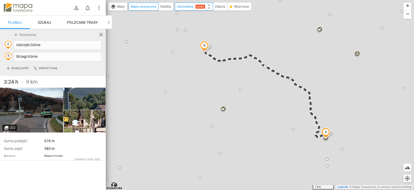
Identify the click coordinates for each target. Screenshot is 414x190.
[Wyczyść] (101, 34)
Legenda (342, 187)
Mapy (117, 7)
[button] (325, 132)
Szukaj (44, 22)
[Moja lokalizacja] (407, 178)
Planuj (15, 22)
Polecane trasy (82, 22)
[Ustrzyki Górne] (31, 110)
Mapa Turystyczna (364, 187)
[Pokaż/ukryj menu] (99, 8)
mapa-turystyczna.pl (18, 7)
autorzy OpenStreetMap (396, 187)
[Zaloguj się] (76, 8)
